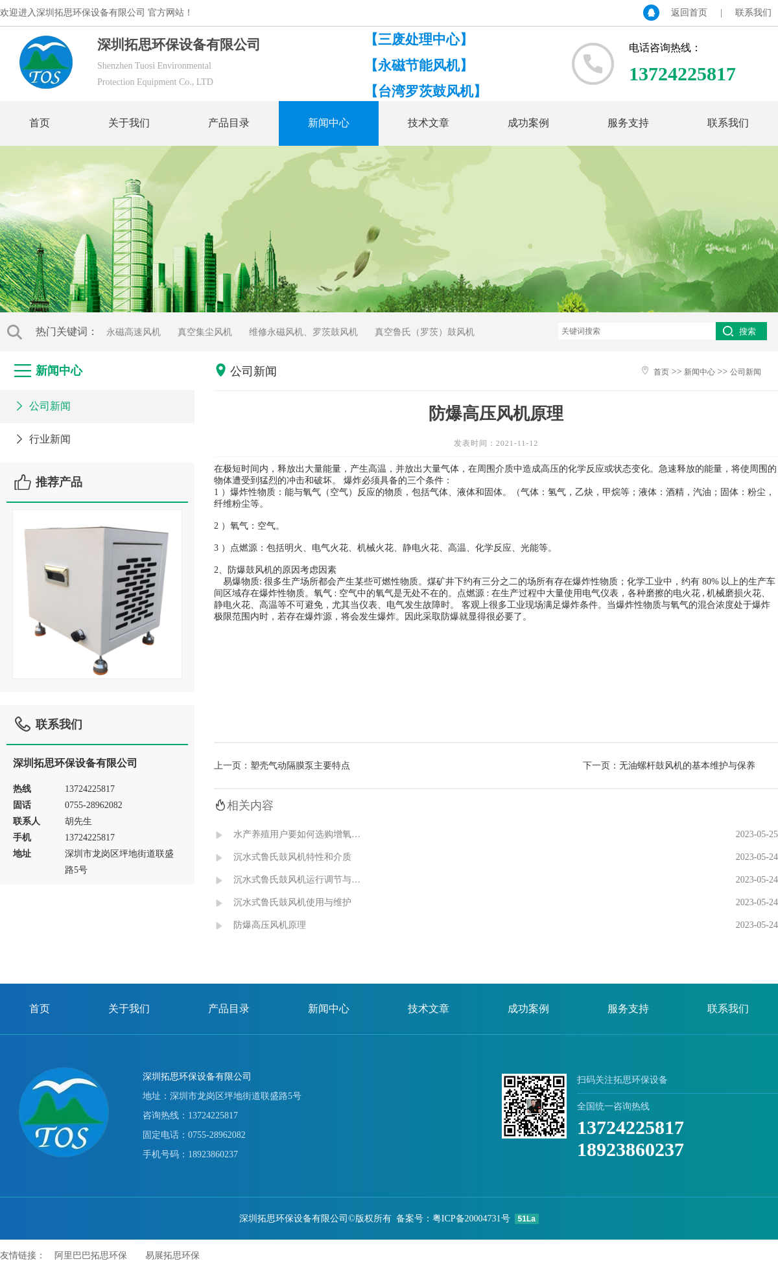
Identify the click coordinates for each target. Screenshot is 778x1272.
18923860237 (630, 1149)
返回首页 (689, 12)
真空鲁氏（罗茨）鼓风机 (425, 332)
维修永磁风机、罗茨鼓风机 (303, 332)
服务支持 (628, 122)
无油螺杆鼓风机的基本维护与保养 (687, 765)
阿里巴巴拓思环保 (90, 1255)
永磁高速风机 (133, 332)
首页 (39, 122)
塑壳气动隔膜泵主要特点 (300, 765)
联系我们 (753, 12)
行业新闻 (42, 439)
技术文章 (428, 122)
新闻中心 (328, 122)
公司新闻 (42, 406)
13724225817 (630, 1127)
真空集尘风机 (205, 332)
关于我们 (129, 122)
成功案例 (528, 122)
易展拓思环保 (172, 1255)
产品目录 (229, 122)
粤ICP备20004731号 (471, 1218)
